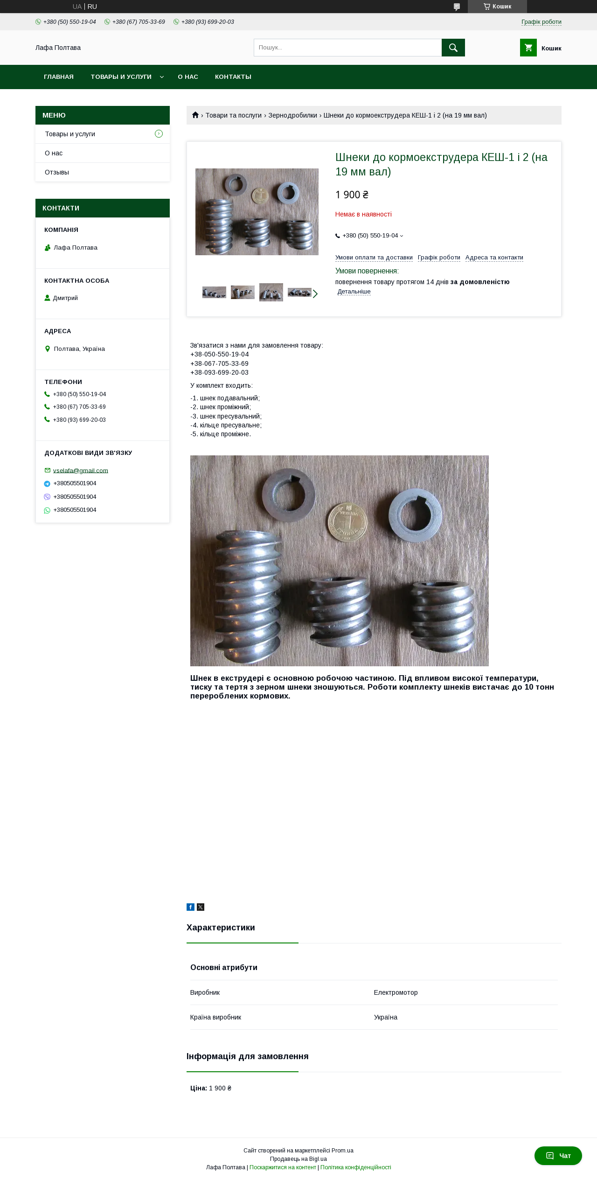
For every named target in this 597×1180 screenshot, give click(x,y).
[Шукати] (453, 47)
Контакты (233, 76)
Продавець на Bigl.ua (298, 1159)
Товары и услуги (121, 76)
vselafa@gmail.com (80, 470)
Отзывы (57, 172)
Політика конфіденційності (355, 1167)
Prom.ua (343, 1150)
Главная (59, 76)
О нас (188, 76)
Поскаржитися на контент (283, 1167)
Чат (558, 1156)
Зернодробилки (293, 115)
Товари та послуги (233, 115)
